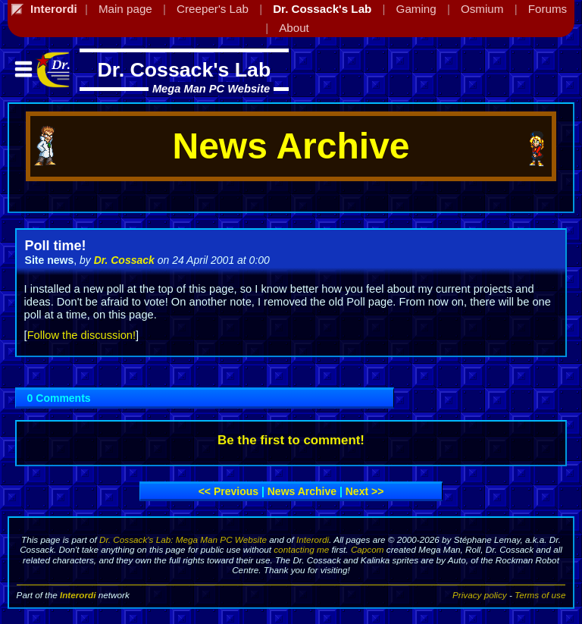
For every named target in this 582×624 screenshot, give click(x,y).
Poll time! (55, 245)
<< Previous (228, 491)
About (294, 27)
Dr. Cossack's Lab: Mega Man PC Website (183, 539)
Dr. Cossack (124, 260)
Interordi (312, 539)
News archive (302, 491)
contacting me (301, 549)
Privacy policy (479, 595)
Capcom (367, 549)
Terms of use (540, 595)
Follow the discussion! (81, 335)
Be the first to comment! (291, 440)
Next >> (365, 491)
